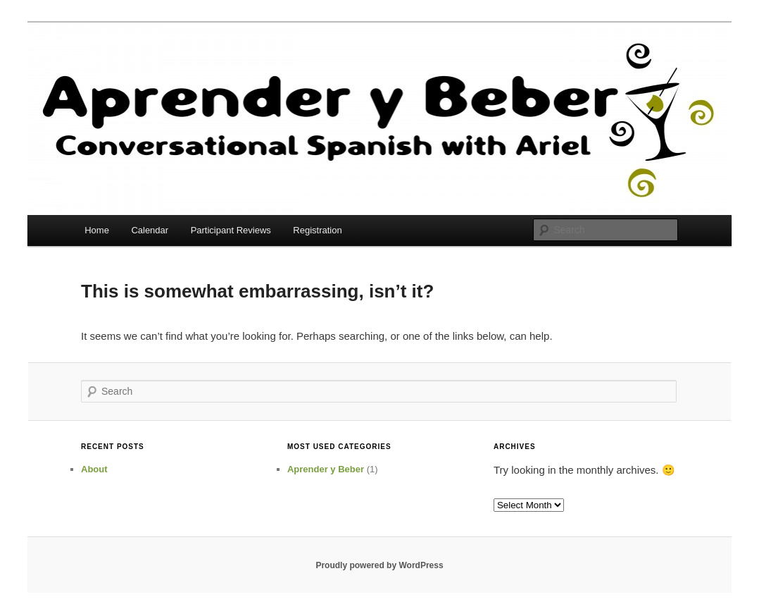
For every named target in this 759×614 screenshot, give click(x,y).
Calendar (149, 230)
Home (96, 230)
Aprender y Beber (325, 469)
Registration (317, 230)
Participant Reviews (231, 230)
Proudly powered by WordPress (379, 565)
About (94, 469)
